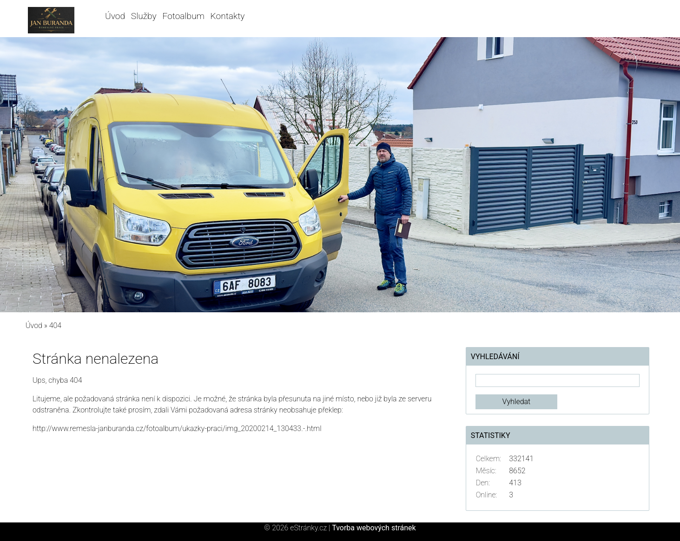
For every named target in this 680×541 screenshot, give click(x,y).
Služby (144, 16)
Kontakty (228, 16)
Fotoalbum (183, 16)
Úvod (115, 16)
